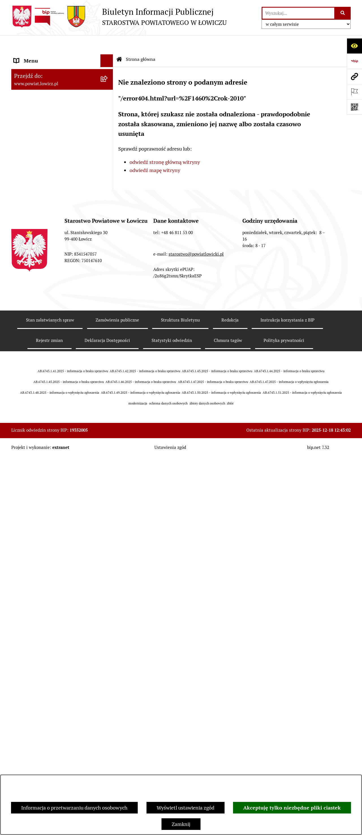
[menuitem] (62, 72)
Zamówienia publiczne (117, 708)
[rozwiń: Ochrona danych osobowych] (108, 224)
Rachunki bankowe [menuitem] (35, 249)
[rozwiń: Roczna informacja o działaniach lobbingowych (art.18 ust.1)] (108, 534)
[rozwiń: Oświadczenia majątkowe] (108, 275)
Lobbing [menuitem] (23, 486)
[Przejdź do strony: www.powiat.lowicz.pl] (354, 76)
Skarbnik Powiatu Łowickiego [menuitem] (46, 165)
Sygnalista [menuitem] (25, 397)
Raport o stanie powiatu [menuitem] (40, 372)
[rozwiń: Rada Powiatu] (108, 178)
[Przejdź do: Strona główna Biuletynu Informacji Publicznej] (119, 42)
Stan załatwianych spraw (50, 708)
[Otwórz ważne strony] (354, 91)
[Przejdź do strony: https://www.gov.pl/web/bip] (354, 61)
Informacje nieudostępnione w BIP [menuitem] (53, 410)
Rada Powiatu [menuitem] (29, 178)
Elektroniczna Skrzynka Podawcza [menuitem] (52, 300)
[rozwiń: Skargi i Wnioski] (108, 461)
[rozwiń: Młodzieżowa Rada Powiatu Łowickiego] (108, 191)
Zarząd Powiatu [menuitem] (31, 102)
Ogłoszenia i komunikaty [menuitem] (42, 262)
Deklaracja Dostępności (107, 728)
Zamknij (181, 824)
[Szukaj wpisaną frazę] (343, 13)
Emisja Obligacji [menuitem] (31, 435)
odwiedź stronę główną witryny (165, 145)
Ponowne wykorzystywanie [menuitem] (44, 422)
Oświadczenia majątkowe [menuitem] (42, 275)
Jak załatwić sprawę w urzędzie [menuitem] (48, 237)
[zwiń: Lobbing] (108, 486)
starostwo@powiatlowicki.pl (196, 642)
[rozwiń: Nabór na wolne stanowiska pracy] (108, 326)
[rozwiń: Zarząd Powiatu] (108, 102)
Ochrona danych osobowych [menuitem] (45, 224)
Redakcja (230, 708)
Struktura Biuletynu (180, 708)
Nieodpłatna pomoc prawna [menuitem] (45, 448)
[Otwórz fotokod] (354, 107)
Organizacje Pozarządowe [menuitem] (42, 287)
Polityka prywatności (284, 728)
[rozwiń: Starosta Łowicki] (108, 114)
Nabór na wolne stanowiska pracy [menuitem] (51, 326)
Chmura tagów (228, 728)
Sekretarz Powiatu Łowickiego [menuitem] (47, 152)
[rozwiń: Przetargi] (108, 313)
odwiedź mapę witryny (155, 153)
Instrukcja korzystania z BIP (287, 708)
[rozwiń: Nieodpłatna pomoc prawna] (108, 448)
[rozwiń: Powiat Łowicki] (108, 89)
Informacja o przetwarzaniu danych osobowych (74, 807)
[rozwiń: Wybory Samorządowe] (108, 359)
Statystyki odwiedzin (172, 728)
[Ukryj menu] (106, 43)
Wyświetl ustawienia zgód (185, 807)
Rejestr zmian (49, 728)
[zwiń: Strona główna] (108, 56)
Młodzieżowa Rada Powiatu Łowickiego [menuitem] (44, 195)
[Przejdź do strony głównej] (119, 17)
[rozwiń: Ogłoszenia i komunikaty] (108, 262)
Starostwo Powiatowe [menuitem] (38, 211)
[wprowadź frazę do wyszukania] (298, 13)
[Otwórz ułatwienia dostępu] (354, 45)
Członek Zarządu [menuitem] (33, 140)
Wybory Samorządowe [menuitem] (39, 359)
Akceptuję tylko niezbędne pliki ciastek (292, 807)
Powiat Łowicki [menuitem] (30, 89)
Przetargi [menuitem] (24, 313)
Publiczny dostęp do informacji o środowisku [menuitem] (50, 342)
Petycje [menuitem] (22, 473)
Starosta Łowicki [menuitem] (32, 114)
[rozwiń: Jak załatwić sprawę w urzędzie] (108, 237)
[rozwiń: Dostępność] (108, 384)
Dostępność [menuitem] (27, 384)
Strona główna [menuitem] (30, 56)
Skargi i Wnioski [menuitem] (31, 461)
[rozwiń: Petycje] (108, 474)
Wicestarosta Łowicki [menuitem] (37, 127)
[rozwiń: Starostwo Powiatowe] (108, 211)
